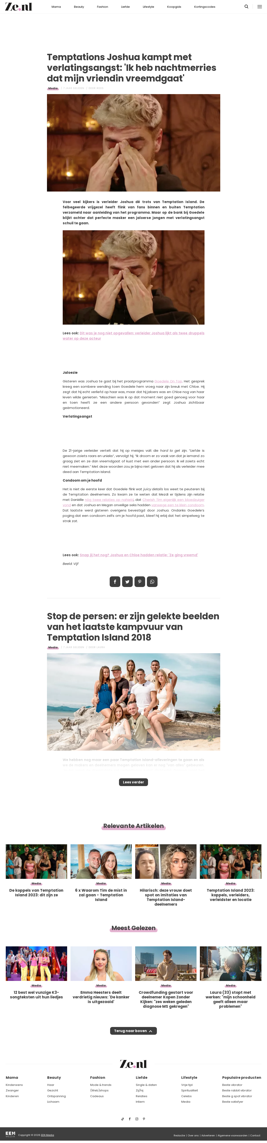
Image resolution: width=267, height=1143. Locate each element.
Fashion (102, 7)
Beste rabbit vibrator (237, 1091)
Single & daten (146, 1085)
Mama (56, 7)
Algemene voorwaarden (233, 1135)
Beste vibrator (232, 1085)
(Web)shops (99, 1091)
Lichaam (53, 1102)
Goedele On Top (168, 381)
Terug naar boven (130, 1035)
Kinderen (12, 1096)
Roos (100, 88)
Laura (101, 647)
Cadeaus (97, 1096)
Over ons (193, 1135)
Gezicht (52, 1091)
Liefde (125, 7)
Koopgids (174, 7)
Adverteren (208, 1135)
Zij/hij (139, 1091)
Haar (50, 1085)
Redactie (179, 1135)
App (152, 581)
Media (53, 88)
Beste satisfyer (232, 1102)
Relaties (141, 1096)
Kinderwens (14, 1085)
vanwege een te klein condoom (177, 505)
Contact (255, 1135)
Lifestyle (148, 7)
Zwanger (12, 1091)
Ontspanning (56, 1096)
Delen (115, 581)
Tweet (127, 581)
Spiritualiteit (189, 1091)
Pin (139, 581)
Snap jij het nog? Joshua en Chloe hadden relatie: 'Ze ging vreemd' (139, 555)
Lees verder (133, 783)
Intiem (140, 1102)
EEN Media (47, 1135)
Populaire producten (241, 1077)
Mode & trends (100, 1085)
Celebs (186, 1096)
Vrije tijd (187, 1085)
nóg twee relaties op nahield (109, 499)
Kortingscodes (204, 7)
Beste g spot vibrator (237, 1096)
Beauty (79, 7)
